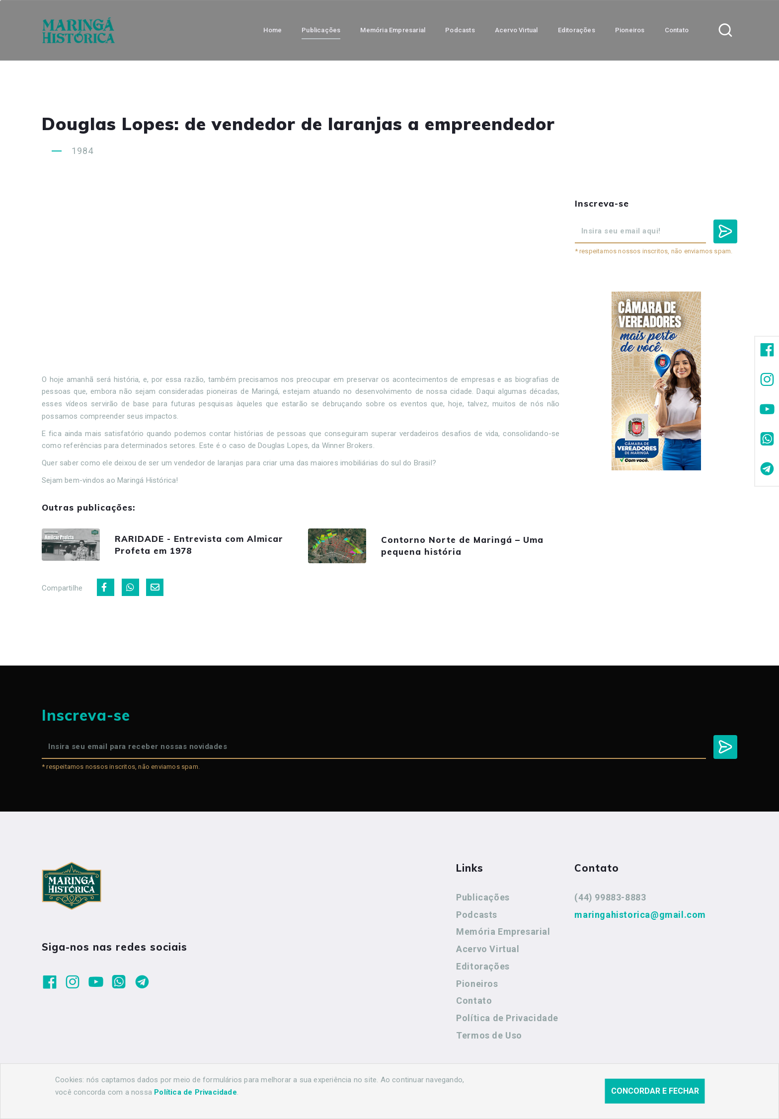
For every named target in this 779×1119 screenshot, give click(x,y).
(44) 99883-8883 (610, 898)
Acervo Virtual (487, 949)
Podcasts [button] (460, 30)
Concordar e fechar (655, 1091)
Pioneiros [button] (630, 30)
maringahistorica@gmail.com (640, 915)
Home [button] (272, 30)
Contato (474, 1001)
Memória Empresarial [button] (392, 30)
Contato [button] (677, 30)
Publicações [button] (321, 30)
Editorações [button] (576, 30)
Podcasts (476, 915)
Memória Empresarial (503, 932)
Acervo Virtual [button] (516, 30)
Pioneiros (477, 984)
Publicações (483, 898)
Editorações (483, 967)
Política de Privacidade (507, 1018)
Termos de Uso (489, 1036)
